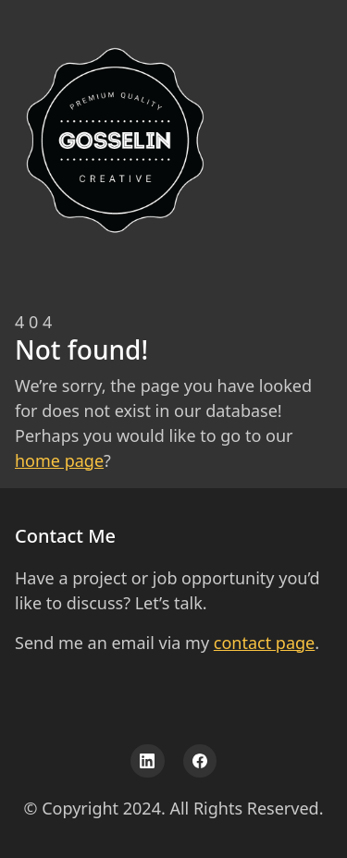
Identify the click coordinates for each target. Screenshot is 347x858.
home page (59, 460)
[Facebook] (200, 761)
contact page (264, 642)
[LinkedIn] (147, 761)
